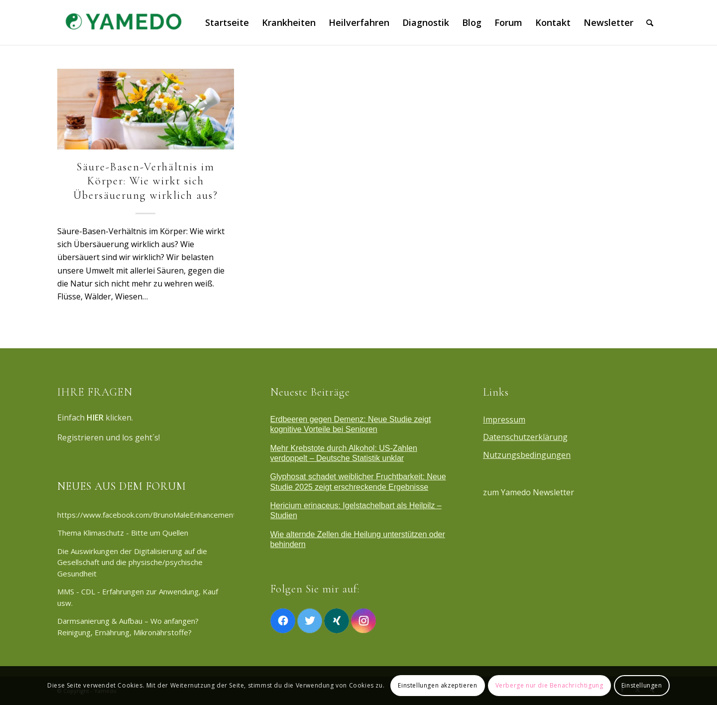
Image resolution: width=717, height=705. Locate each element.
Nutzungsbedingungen (527, 454)
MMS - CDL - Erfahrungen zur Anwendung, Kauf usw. (137, 597)
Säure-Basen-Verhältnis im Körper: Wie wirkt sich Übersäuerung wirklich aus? (145, 181)
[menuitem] (227, 22)
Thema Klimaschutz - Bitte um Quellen (122, 533)
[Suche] (650, 22)
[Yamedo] (122, 22)
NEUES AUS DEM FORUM (121, 486)
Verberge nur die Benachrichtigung (549, 685)
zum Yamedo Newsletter (528, 492)
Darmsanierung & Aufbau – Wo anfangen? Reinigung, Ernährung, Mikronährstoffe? (128, 626)
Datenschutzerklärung (525, 436)
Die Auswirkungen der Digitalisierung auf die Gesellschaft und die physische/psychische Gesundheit (132, 562)
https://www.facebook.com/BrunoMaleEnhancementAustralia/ (145, 515)
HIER (95, 417)
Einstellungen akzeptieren (437, 685)
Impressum (504, 419)
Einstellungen (641, 685)
